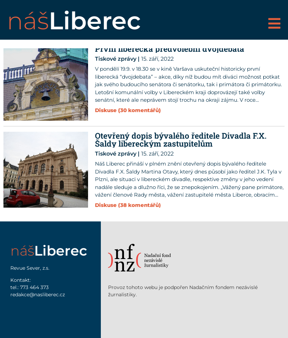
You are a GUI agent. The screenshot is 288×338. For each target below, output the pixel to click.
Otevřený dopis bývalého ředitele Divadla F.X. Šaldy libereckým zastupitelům (181, 139)
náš (74, 21)
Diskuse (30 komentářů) (128, 110)
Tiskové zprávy (115, 59)
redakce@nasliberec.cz (37, 294)
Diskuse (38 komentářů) (128, 205)
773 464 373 (34, 287)
